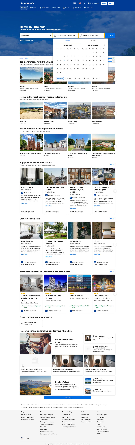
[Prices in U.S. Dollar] (74, 3)
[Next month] (105, 45)
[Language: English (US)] (80, 3)
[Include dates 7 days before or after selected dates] (95, 78)
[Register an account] (104, 3)
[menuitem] (24, 8)
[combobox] (36, 35)
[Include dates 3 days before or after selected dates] (86, 78)
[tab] (67, 41)
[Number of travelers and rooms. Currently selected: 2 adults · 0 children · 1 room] (91, 35)
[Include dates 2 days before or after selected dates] (77, 78)
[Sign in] (111, 3)
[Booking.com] (27, 3)
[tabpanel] (80, 62)
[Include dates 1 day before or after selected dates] (68, 78)
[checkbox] (78, 52)
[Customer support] (84, 3)
